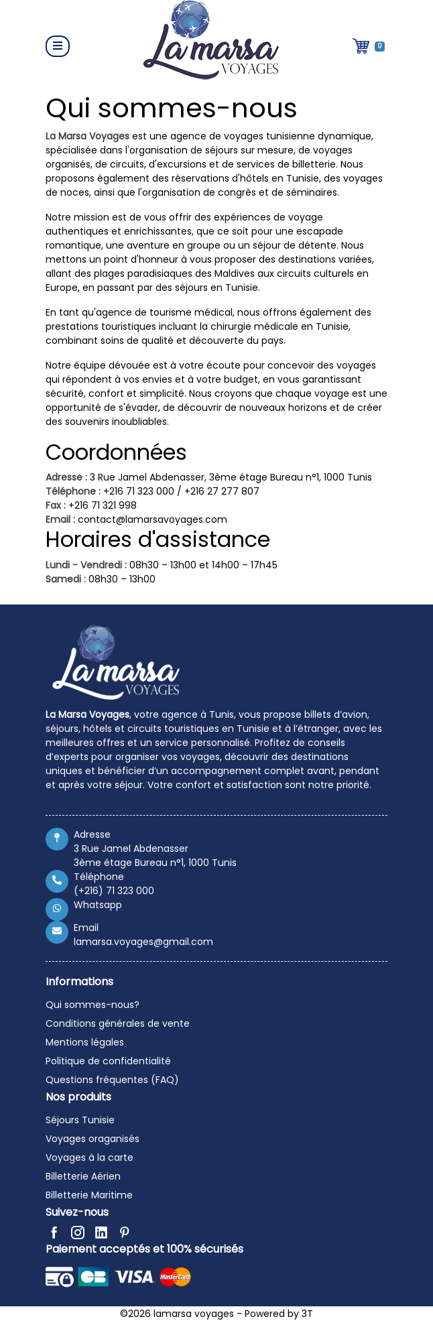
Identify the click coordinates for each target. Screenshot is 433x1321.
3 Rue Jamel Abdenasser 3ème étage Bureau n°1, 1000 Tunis (155, 855)
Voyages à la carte (89, 1157)
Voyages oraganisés (92, 1138)
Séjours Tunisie (80, 1120)
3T (307, 1313)
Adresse (92, 834)
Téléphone (99, 876)
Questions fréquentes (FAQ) (112, 1079)
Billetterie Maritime (89, 1195)
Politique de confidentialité (108, 1061)
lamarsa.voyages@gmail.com (143, 941)
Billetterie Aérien (83, 1176)
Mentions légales (85, 1042)
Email (86, 927)
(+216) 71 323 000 (114, 890)
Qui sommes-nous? (92, 1004)
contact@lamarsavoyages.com (152, 519)
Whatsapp (98, 904)
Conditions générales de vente (118, 1023)
